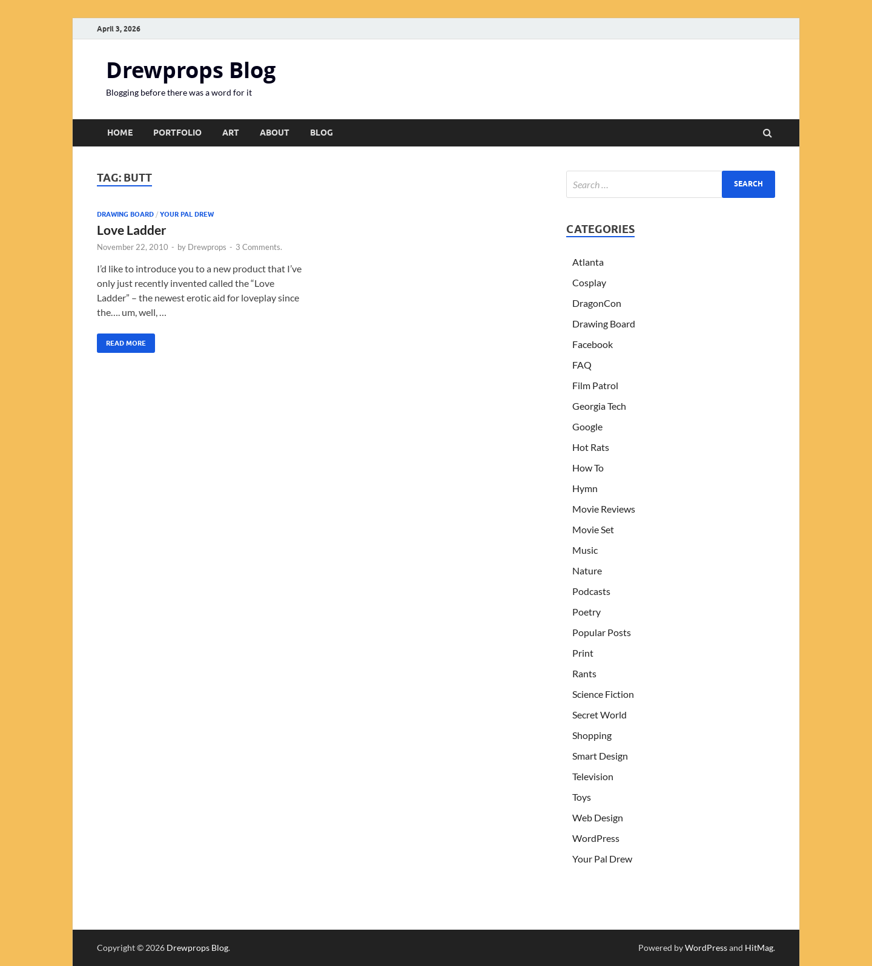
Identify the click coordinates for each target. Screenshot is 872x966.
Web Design (597, 817)
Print (582, 653)
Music (585, 550)
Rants (584, 673)
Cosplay (589, 282)
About (274, 132)
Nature (587, 570)
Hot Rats (590, 447)
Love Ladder (132, 229)
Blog (321, 132)
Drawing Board (125, 214)
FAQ (582, 364)
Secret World (599, 714)
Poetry (586, 611)
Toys (581, 797)
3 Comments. (259, 247)
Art (230, 132)
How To (588, 467)
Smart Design (600, 755)
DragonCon (596, 303)
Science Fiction (603, 694)
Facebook (592, 344)
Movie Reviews (603, 508)
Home (120, 132)
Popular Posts (601, 632)
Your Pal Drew (187, 214)
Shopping (592, 735)
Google (587, 426)
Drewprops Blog (191, 70)
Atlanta (588, 262)
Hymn (585, 488)
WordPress (595, 838)
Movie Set (593, 529)
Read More (121, 340)
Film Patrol (595, 385)
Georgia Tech (599, 406)
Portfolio (177, 132)
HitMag (759, 947)
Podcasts (591, 591)
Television (592, 776)
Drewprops (207, 247)
